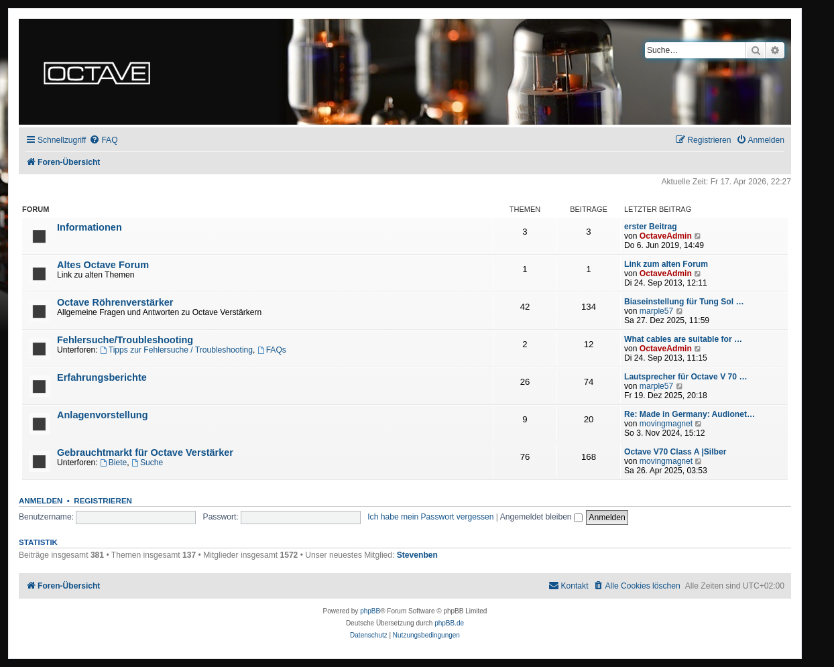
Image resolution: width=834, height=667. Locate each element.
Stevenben (417, 555)
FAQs (271, 350)
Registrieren (103, 501)
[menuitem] (103, 140)
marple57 (656, 311)
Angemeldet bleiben (541, 517)
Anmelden (40, 501)
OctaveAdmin (666, 236)
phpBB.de (449, 623)
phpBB (370, 611)
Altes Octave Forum (103, 264)
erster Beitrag (650, 226)
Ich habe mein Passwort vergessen (430, 517)
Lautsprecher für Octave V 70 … (686, 376)
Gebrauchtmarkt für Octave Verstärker (145, 452)
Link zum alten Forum (666, 264)
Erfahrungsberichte (102, 377)
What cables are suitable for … (683, 339)
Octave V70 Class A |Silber (675, 452)
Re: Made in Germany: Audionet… (689, 414)
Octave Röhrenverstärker (115, 302)
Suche (147, 462)
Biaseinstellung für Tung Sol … (684, 301)
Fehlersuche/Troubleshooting (125, 340)
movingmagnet (666, 423)
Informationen (89, 227)
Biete (113, 462)
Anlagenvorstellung (102, 415)
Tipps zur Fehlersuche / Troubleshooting (176, 350)
